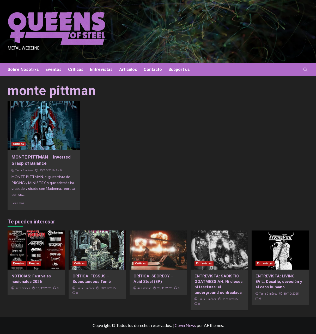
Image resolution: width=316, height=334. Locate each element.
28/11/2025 (164, 288)
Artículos (128, 69)
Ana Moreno (144, 288)
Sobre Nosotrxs (23, 69)
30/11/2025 (108, 288)
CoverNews (185, 325)
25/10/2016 (46, 170)
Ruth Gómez (22, 288)
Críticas (75, 69)
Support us (179, 69)
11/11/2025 (230, 299)
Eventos (53, 69)
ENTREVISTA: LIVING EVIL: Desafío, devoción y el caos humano (279, 281)
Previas (34, 263)
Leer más (17, 203)
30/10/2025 (291, 293)
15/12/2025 (43, 288)
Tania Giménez (24, 170)
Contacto (153, 69)
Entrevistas (101, 69)
